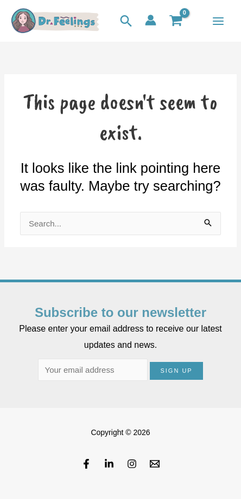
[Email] (155, 464)
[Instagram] (132, 464)
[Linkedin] (109, 464)
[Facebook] (86, 464)
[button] (126, 21)
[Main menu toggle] (218, 21)
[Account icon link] (150, 20)
